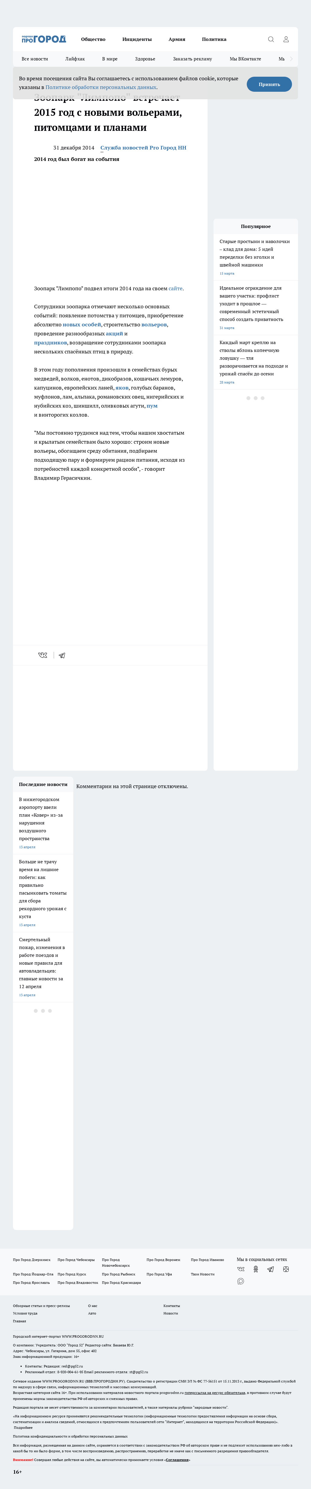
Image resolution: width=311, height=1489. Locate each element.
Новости (170, 1313)
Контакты (171, 1305)
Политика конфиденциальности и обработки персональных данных (70, 1436)
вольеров (154, 324)
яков (122, 387)
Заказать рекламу (192, 59)
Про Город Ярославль (31, 1282)
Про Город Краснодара (121, 1282)
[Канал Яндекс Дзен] (286, 1269)
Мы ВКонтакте (246, 59)
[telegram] (64, 655)
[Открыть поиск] (271, 39)
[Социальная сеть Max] (240, 1281)
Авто (92, 1313)
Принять (269, 84)
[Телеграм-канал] (270, 1269)
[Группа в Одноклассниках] (255, 1269)
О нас (92, 1305)
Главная (19, 1321)
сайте (175, 288)
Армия (177, 39)
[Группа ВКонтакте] (240, 1269)
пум (152, 405)
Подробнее (23, 1427)
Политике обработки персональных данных (101, 87)
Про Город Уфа (159, 1274)
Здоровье (145, 59)
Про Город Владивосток (78, 1282)
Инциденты (137, 39)
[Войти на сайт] (286, 39)
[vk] (43, 655)
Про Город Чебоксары (76, 1259)
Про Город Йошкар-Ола (33, 1274)
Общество (93, 39)
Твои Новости (202, 1274)
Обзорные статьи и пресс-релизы (41, 1305)
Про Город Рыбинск (118, 1274)
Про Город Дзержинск (31, 1259)
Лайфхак (75, 59)
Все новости (35, 59)
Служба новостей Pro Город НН (143, 147)
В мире (110, 59)
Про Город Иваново (207, 1259)
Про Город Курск (72, 1274)
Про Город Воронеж (163, 1259)
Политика (214, 39)
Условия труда (25, 1313)
